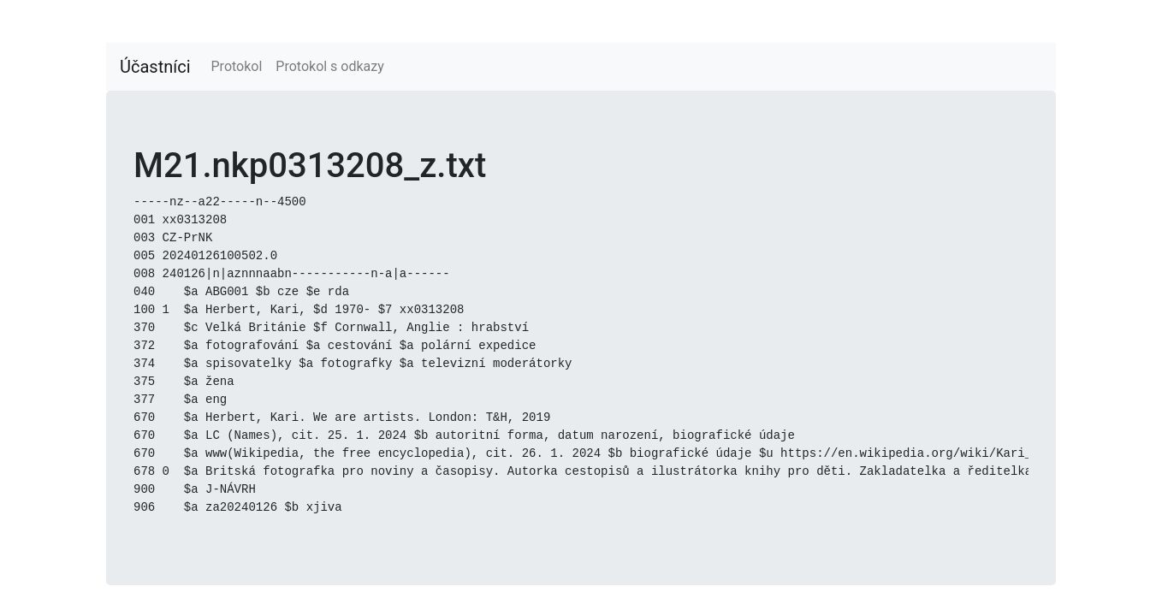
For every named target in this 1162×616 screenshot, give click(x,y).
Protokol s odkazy (329, 66)
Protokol (237, 66)
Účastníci (155, 66)
